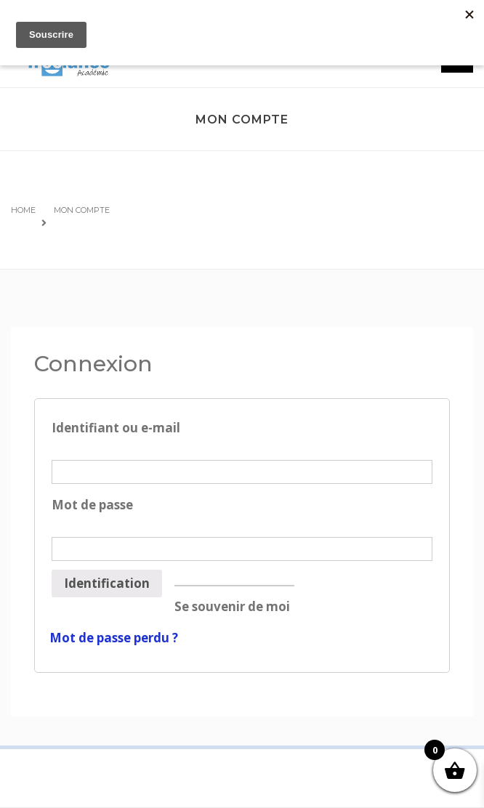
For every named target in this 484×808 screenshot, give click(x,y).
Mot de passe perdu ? (113, 637)
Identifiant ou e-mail (242, 437)
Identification (107, 583)
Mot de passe (242, 514)
